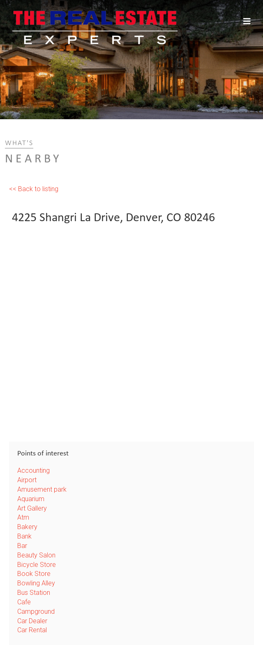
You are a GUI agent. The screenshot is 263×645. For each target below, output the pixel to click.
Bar (22, 546)
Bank (24, 536)
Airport (27, 480)
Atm (23, 517)
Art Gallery (32, 508)
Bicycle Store (36, 565)
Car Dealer (32, 621)
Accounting (33, 470)
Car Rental (32, 630)
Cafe (24, 602)
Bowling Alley (36, 583)
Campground (36, 611)
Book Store (34, 574)
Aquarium (30, 499)
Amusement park (42, 489)
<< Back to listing (33, 189)
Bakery (27, 527)
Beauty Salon (36, 555)
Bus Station (33, 592)
